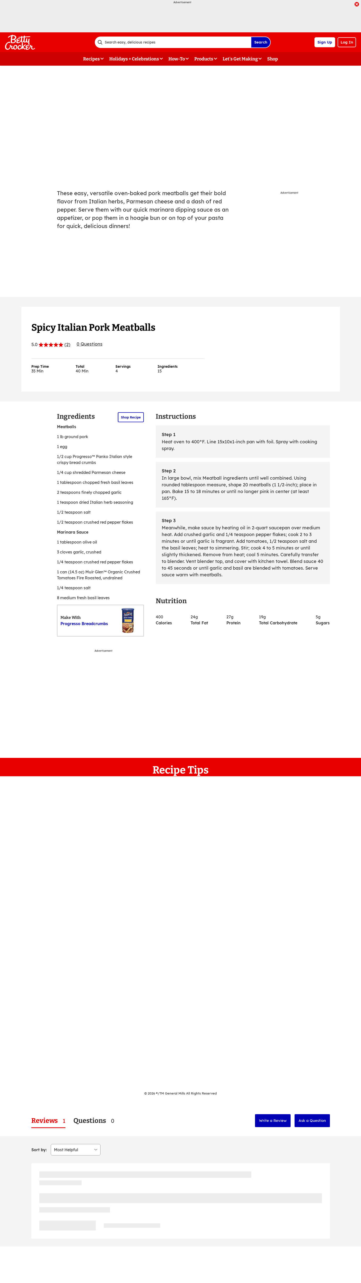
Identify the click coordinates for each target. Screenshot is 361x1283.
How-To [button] (176, 59)
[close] (357, 4)
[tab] (48, 1120)
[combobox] (173, 42)
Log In (347, 42)
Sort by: (39, 1149)
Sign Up (324, 42)
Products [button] (203, 59)
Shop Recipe (131, 417)
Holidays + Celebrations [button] (134, 59)
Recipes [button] (91, 59)
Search (260, 42)
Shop (272, 59)
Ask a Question (312, 1120)
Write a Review (273, 1120)
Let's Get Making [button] (240, 59)
